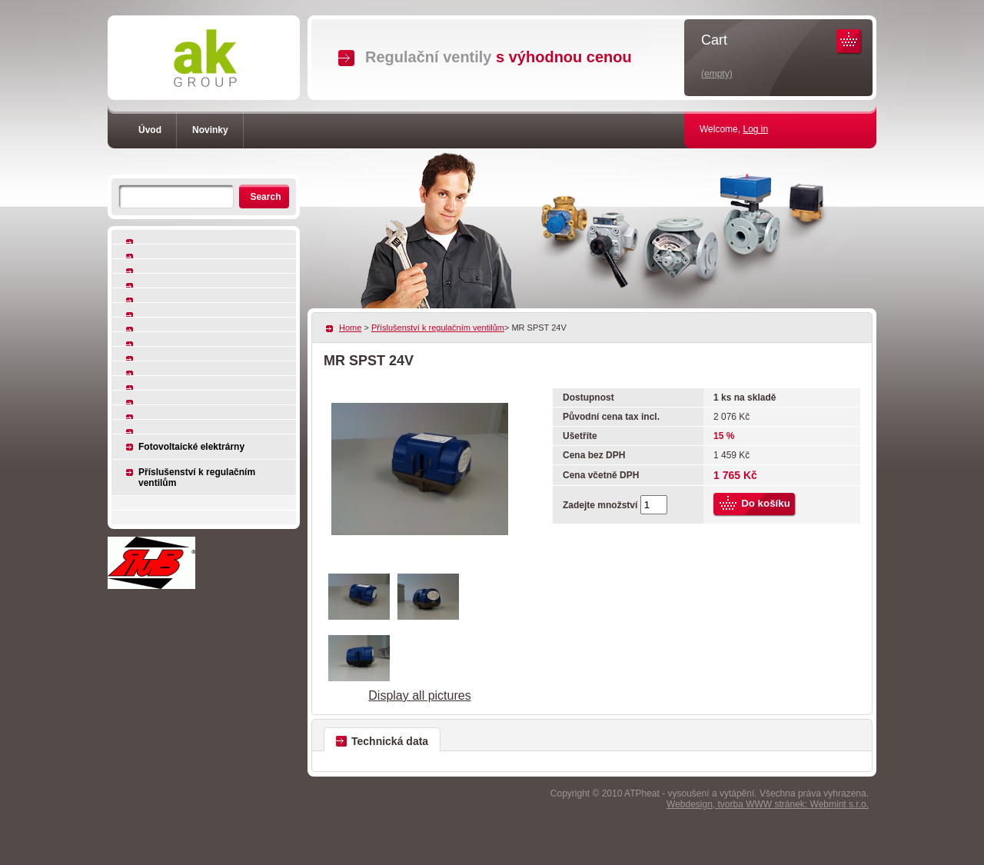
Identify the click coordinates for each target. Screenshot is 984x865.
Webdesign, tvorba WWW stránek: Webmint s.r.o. (768, 804)
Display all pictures (419, 695)
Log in (755, 129)
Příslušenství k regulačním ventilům (196, 477)
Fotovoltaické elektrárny (191, 446)
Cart (714, 40)
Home (350, 327)
